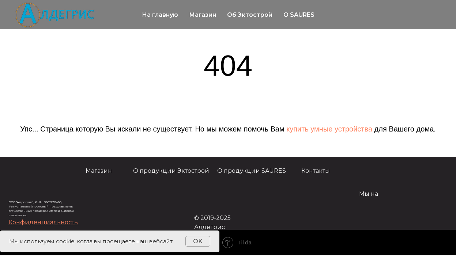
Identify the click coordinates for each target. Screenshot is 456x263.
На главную (160, 14)
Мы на (368, 193)
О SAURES (298, 14)
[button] (43, 222)
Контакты (315, 170)
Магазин (202, 14)
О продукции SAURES (251, 170)
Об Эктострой (249, 14)
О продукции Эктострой (171, 170)
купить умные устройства (329, 129)
